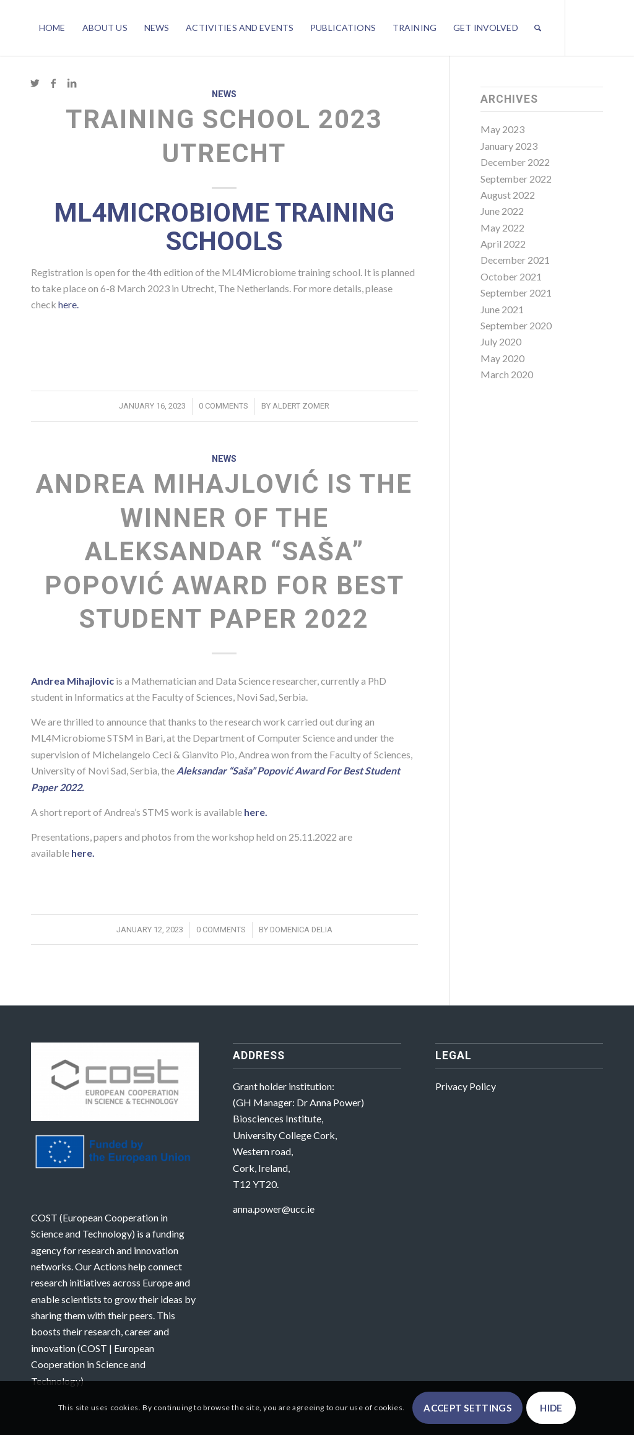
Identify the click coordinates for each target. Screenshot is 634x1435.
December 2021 (515, 260)
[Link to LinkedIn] (72, 83)
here (81, 853)
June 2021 (502, 309)
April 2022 (503, 243)
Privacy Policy (465, 1086)
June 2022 (502, 211)
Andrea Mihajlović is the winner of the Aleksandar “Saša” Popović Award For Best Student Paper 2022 (224, 551)
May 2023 (502, 129)
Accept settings (467, 1407)
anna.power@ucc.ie (274, 1209)
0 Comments (223, 405)
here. (68, 304)
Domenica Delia (301, 929)
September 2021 (516, 292)
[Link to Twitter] (34, 83)
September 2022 (516, 178)
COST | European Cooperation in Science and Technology (92, 1364)
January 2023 (508, 146)
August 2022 (507, 195)
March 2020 (506, 374)
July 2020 (500, 341)
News (224, 94)
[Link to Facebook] (53, 83)
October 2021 (511, 276)
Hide (551, 1407)
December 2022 (515, 162)
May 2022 (502, 227)
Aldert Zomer (300, 405)
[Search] (537, 28)
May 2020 (502, 358)
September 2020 (516, 325)
